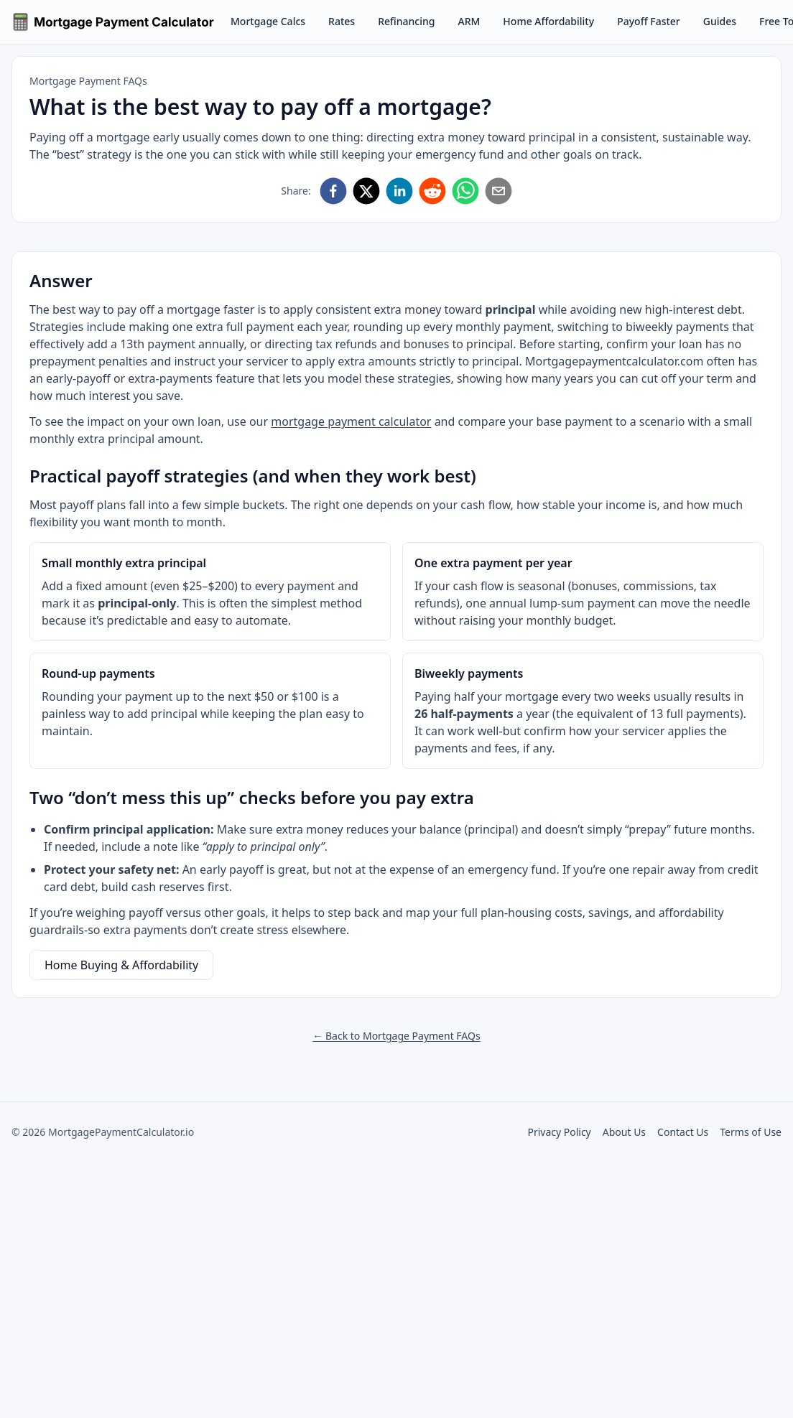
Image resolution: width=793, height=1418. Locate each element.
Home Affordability (548, 21)
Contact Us (682, 1132)
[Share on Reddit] (432, 191)
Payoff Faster (648, 21)
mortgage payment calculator (351, 421)
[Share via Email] (498, 191)
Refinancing (406, 21)
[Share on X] (366, 191)
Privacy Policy (558, 1132)
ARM (469, 21)
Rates (341, 21)
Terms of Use (751, 1132)
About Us (624, 1132)
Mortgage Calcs (268, 21)
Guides (719, 21)
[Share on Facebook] (333, 191)
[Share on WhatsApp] (465, 191)
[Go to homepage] (113, 21)
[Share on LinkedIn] (399, 191)
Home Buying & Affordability (121, 965)
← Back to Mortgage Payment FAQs (396, 1035)
